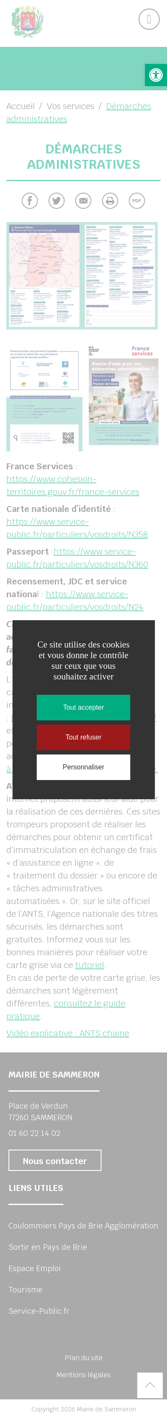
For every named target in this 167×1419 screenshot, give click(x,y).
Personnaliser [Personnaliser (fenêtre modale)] (84, 767)
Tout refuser (83, 737)
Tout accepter (83, 707)
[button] (156, 75)
